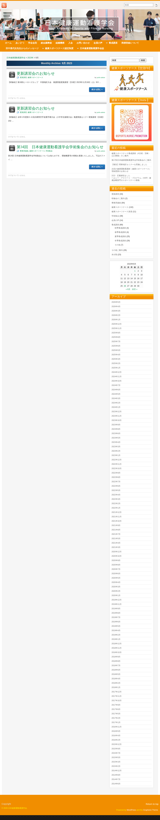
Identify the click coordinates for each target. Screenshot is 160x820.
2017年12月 (117, 692)
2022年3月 (116, 499)
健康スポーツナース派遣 (122, 211)
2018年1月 (116, 687)
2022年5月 (116, 490)
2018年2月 (116, 683)
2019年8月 (116, 613)
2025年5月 (116, 350)
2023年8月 (116, 429)
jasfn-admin (101, 77)
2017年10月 (117, 700)
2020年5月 (116, 578)
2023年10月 (117, 420)
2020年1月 (116, 595)
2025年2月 (116, 363)
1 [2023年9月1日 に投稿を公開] (134, 271)
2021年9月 (116, 525)
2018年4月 (116, 679)
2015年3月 (116, 762)
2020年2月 (116, 591)
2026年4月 (116, 306)
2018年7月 (116, 665)
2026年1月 (116, 320)
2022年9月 (116, 473)
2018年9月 (116, 657)
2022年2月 (116, 503)
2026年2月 (116, 315)
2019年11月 (117, 604)
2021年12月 (117, 512)
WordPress (131, 810)
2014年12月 (117, 770)
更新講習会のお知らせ (36, 73)
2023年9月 (116, 425)
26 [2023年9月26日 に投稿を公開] (125, 286)
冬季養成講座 (120, 241)
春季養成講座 (120, 232)
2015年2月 (116, 766)
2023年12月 (117, 411)
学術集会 (49, 151)
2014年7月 (116, 779)
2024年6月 (116, 390)
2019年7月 (116, 617)
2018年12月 (117, 644)
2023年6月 (116, 433)
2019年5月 (116, 626)
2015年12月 (117, 744)
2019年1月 (116, 639)
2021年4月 (116, 543)
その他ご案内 (117, 250)
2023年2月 (116, 451)
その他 (117, 245)
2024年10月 (117, 381)
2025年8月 (116, 337)
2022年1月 (116, 508)
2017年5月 (116, 714)
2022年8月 (116, 477)
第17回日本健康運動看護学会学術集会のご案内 (131, 160)
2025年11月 (117, 328)
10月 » (134, 289)
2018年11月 (117, 648)
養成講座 (115, 225)
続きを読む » (97, 89)
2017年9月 (116, 705)
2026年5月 (116, 302)
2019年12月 (117, 600)
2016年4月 (116, 735)
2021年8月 (116, 530)
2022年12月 (117, 460)
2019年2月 (116, 635)
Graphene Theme (150, 810)
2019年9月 (116, 608)
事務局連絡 (24, 151)
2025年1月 (116, 368)
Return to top (152, 804)
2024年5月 (116, 394)
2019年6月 (116, 622)
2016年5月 (116, 731)
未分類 (114, 254)
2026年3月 (116, 311)
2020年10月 (117, 556)
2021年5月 (116, 538)
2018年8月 (116, 661)
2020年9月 (116, 560)
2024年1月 (116, 407)
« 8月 (128, 289)
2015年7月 (116, 753)
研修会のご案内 (118, 198)
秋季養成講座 (120, 228)
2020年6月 (116, 573)
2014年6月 (116, 784)
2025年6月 (116, 346)
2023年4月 (116, 442)
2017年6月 (116, 709)
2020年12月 (117, 552)
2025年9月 (116, 333)
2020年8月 (116, 565)
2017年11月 (117, 696)
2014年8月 (116, 775)
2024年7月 (116, 385)
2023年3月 (116, 446)
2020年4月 (116, 582)
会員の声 (115, 220)
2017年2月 (116, 718)
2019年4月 (116, 630)
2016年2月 (116, 740)
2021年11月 (117, 517)
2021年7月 (116, 534)
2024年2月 (116, 403)
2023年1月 (116, 455)
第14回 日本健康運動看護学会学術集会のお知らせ (60, 146)
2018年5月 (116, 674)
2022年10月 (117, 468)
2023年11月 (117, 416)
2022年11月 (117, 464)
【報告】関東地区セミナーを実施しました (129, 164)
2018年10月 (117, 652)
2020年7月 (116, 569)
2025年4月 (116, 355)
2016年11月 (117, 727)
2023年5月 (116, 438)
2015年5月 (116, 757)
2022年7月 (116, 482)
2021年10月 (117, 521)
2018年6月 (116, 670)
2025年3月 (116, 359)
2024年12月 (117, 372)
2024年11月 (117, 376)
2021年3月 (116, 547)
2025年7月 (116, 341)
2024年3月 (116, 398)
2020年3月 (116, 587)
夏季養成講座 (120, 236)
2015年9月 (116, 749)
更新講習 (23, 77)
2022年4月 (116, 495)
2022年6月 (116, 486)
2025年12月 (117, 324)
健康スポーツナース (35, 77)
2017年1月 (116, 722)
